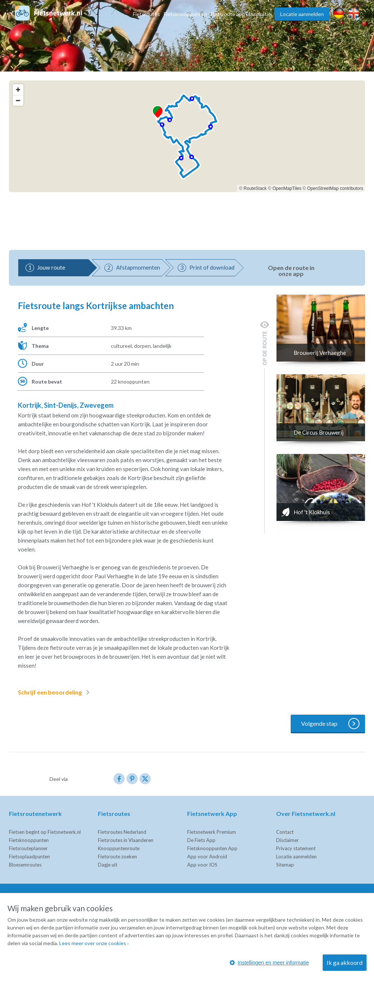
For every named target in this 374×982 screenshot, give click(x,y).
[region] (187, 136)
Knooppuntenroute (119, 848)
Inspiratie (260, 14)
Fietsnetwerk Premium (211, 832)
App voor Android (207, 856)
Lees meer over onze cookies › (94, 943)
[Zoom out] (18, 100)
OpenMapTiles (286, 188)
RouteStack (255, 188)
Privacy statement (296, 848)
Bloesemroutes (25, 865)
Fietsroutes (146, 14)
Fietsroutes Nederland (122, 832)
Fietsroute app (228, 14)
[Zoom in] (18, 89)
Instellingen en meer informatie (269, 963)
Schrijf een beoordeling (55, 692)
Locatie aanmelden (302, 14)
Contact (285, 832)
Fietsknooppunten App (212, 848)
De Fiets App (201, 840)
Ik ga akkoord (344, 962)
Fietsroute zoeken (117, 856)
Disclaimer (287, 840)
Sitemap (285, 865)
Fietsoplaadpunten (29, 856)
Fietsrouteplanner (28, 848)
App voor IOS (202, 865)
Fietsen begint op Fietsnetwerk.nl (45, 832)
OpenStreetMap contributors (335, 188)
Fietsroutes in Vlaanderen (125, 840)
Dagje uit (107, 865)
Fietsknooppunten (185, 14)
